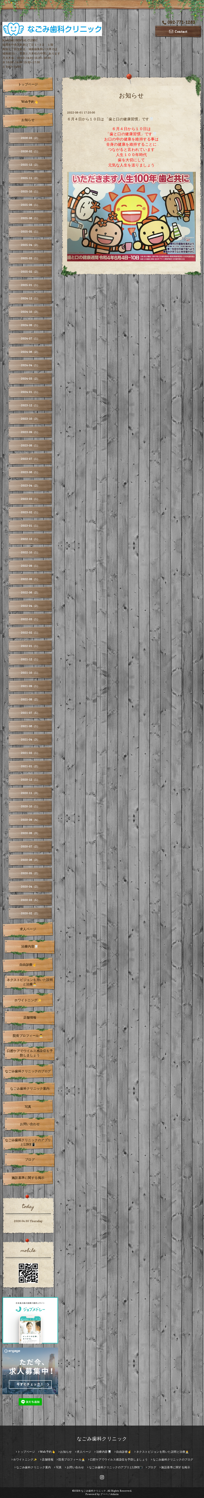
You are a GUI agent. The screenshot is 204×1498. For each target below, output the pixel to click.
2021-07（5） (30, 712)
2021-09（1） (30, 686)
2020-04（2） (30, 886)
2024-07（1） (30, 338)
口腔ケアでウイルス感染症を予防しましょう (30, 1053)
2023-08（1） (30, 445)
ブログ (30, 1160)
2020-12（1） (30, 779)
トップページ (28, 84)
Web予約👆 (29, 102)
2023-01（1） (30, 525)
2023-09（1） (30, 432)
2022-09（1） (30, 565)
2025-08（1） (30, 205)
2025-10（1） (30, 191)
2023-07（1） (30, 458)
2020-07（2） (30, 846)
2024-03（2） (30, 378)
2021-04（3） (30, 739)
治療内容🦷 (29, 947)
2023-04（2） (30, 485)
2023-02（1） (30, 512)
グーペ (104, 1494)
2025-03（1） (30, 258)
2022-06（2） (30, 592)
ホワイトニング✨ (27, 1000)
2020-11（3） (30, 793)
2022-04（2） (30, 606)
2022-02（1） (30, 632)
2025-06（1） (30, 218)
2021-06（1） (30, 726)
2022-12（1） (30, 539)
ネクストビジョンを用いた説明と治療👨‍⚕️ (30, 982)
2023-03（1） (30, 499)
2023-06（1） (30, 472)
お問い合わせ (30, 1124)
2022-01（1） (30, 646)
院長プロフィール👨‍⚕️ (28, 1036)
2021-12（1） (30, 659)
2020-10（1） (30, 806)
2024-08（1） (30, 325)
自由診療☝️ (28, 965)
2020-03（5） (30, 900)
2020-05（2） (30, 873)
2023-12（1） (30, 405)
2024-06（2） (30, 352)
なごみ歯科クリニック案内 (30, 1089)
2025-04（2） (30, 245)
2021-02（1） (30, 753)
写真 (28, 1107)
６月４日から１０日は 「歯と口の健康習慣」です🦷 (110, 119)
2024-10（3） (30, 311)
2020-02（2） (30, 913)
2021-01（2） (30, 766)
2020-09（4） (30, 819)
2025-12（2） (30, 164)
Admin (114, 1494)
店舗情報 (29, 1018)
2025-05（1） (30, 231)
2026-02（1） (30, 151)
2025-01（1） (30, 285)
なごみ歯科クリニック (102, 1439)
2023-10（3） (30, 418)
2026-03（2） (30, 138)
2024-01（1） (30, 392)
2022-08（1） (30, 579)
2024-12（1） (30, 298)
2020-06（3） (30, 860)
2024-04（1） (30, 365)
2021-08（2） (30, 699)
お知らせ (27, 120)
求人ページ (28, 929)
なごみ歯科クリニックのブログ (28, 1071)
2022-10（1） (30, 552)
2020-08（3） (30, 833)
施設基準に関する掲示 (28, 1178)
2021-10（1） (30, 672)
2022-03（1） (30, 619)
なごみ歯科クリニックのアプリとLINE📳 (28, 1142)
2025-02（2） (30, 271)
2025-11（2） (30, 178)
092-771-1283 (178, 22)
